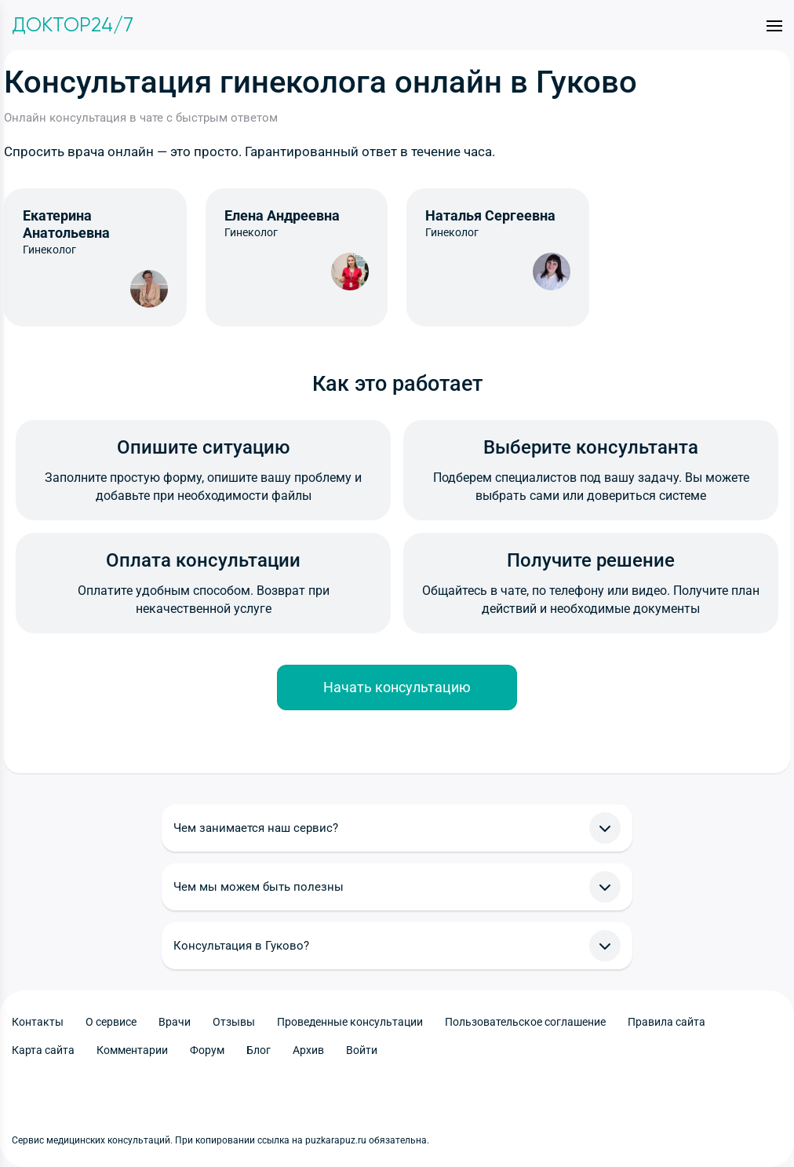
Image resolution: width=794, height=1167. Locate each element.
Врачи (174, 1022)
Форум (207, 1050)
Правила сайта (666, 1022)
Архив (308, 1050)
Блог (258, 1050)
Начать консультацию (397, 687)
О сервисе (111, 1022)
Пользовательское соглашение (525, 1022)
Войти (361, 1050)
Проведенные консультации (350, 1022)
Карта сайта (43, 1050)
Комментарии (132, 1050)
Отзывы (234, 1022)
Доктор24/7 (72, 25)
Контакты (38, 1022)
